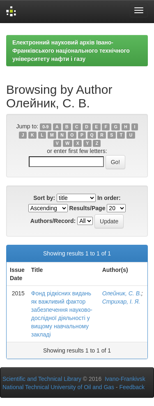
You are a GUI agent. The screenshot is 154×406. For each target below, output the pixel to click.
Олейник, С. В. (121, 293)
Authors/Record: (53, 221)
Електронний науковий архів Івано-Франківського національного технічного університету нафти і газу (71, 50)
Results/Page (87, 208)
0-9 (45, 126)
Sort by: (44, 198)
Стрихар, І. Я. (121, 301)
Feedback (132, 387)
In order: (109, 198)
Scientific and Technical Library (41, 379)
